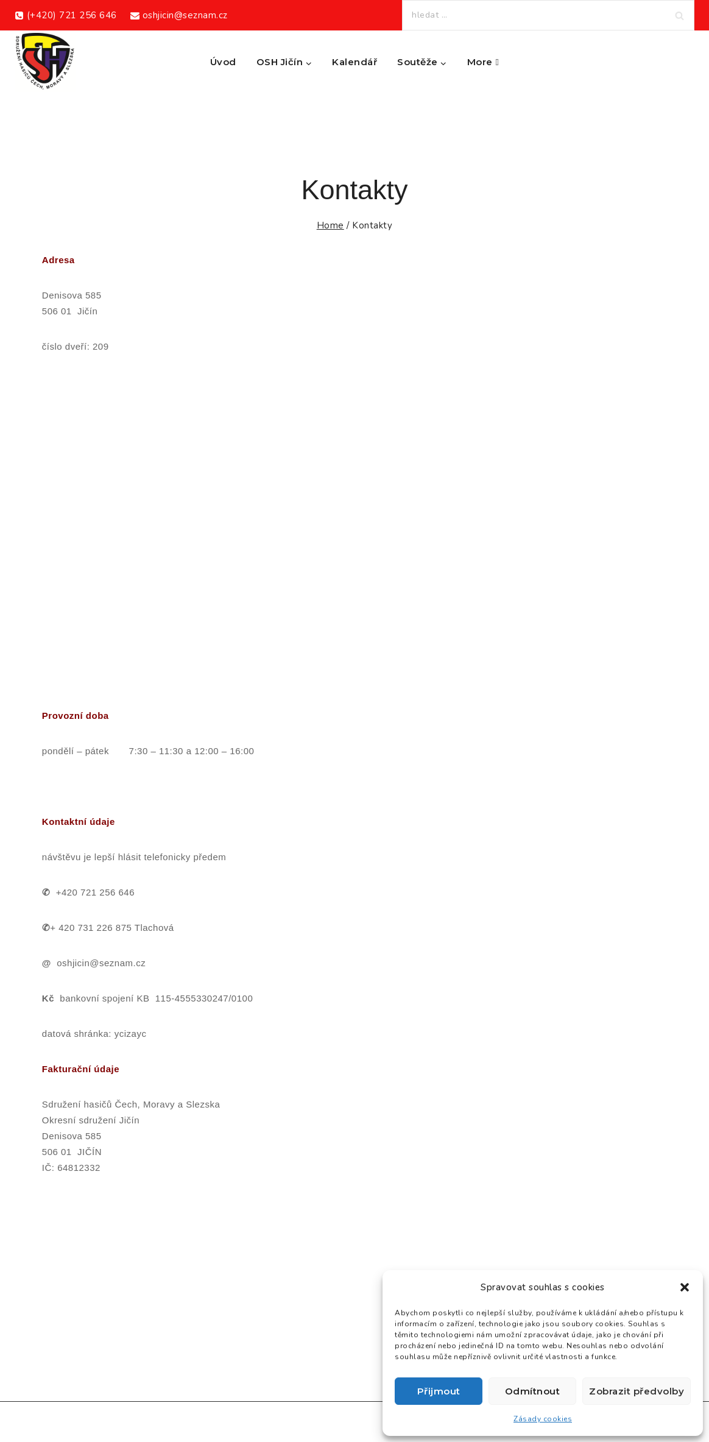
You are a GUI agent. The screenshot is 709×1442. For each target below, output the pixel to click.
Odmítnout (532, 1391)
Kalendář (354, 62)
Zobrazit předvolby (636, 1391)
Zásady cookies (542, 1419)
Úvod (223, 62)
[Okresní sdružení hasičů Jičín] (45, 62)
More (483, 62)
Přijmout (438, 1391)
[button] (685, 1287)
